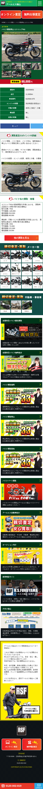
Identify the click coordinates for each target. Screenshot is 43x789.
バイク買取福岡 (9, 385)
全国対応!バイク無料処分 (12, 353)
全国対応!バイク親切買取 (12, 321)
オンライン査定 (11, 14)
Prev (5, 47)
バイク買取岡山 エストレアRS (24, 22)
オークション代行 (9, 545)
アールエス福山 (13, 4)
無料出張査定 (32, 14)
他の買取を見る (21, 238)
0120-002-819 (13, 785)
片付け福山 (7, 609)
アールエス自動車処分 (11, 513)
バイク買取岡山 (9, 417)
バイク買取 (10, 22)
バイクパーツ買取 (9, 481)
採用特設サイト (9, 577)
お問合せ (39, 788)
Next (38, 47)
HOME (4, 22)
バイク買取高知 (9, 449)
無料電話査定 (32, 747)
